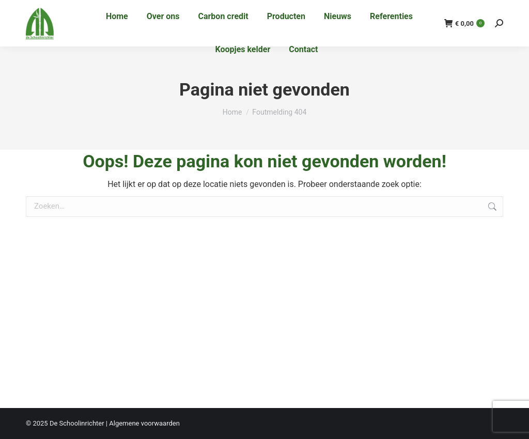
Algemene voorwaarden (144, 423)
